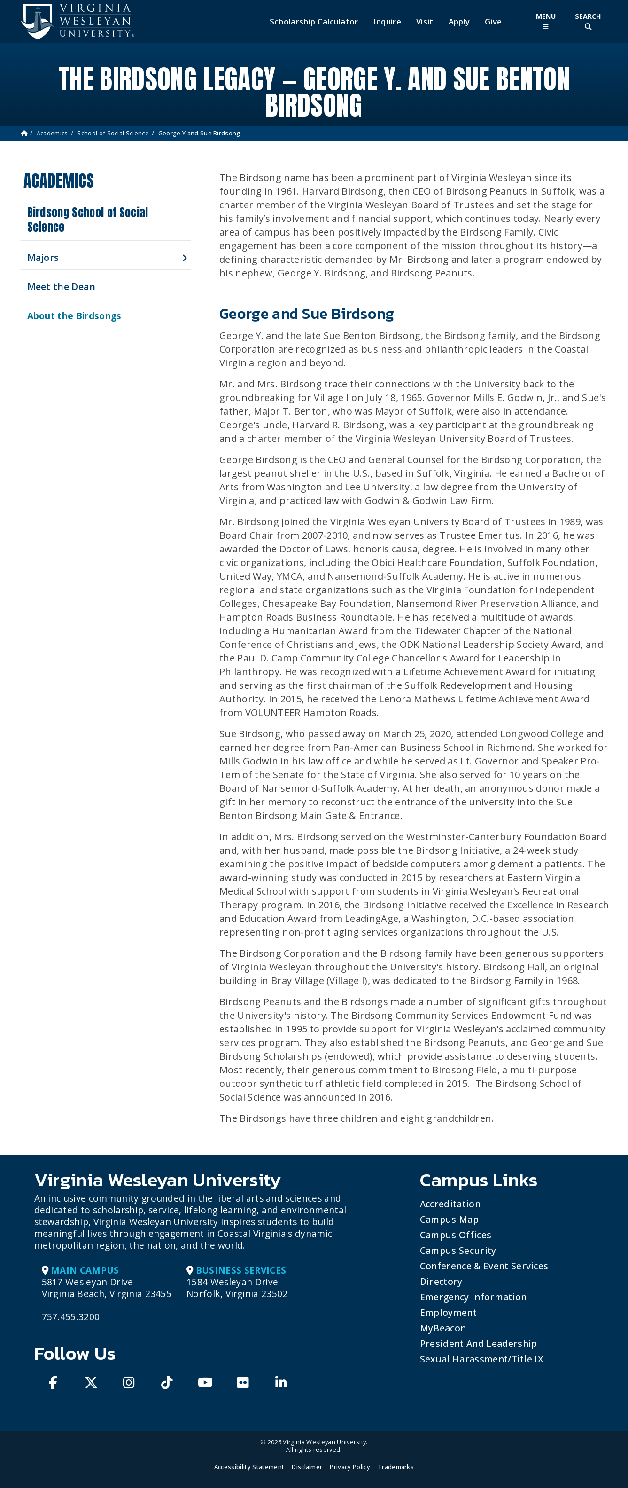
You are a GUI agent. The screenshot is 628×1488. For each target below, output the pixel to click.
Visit (425, 21)
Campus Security (458, 1250)
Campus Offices (455, 1234)
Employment (448, 1312)
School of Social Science (113, 133)
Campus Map (449, 1219)
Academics (52, 133)
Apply (459, 21)
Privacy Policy (350, 1467)
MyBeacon (443, 1328)
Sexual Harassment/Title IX (481, 1359)
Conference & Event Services (484, 1266)
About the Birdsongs (74, 315)
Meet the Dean (61, 286)
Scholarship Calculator (314, 21)
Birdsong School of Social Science (87, 220)
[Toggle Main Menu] (546, 21)
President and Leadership (478, 1343)
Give (493, 21)
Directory (441, 1281)
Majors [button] (43, 257)
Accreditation (450, 1203)
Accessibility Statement (249, 1467)
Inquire (387, 21)
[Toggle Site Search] (588, 21)
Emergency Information (473, 1297)
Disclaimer (307, 1467)
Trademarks (396, 1467)
